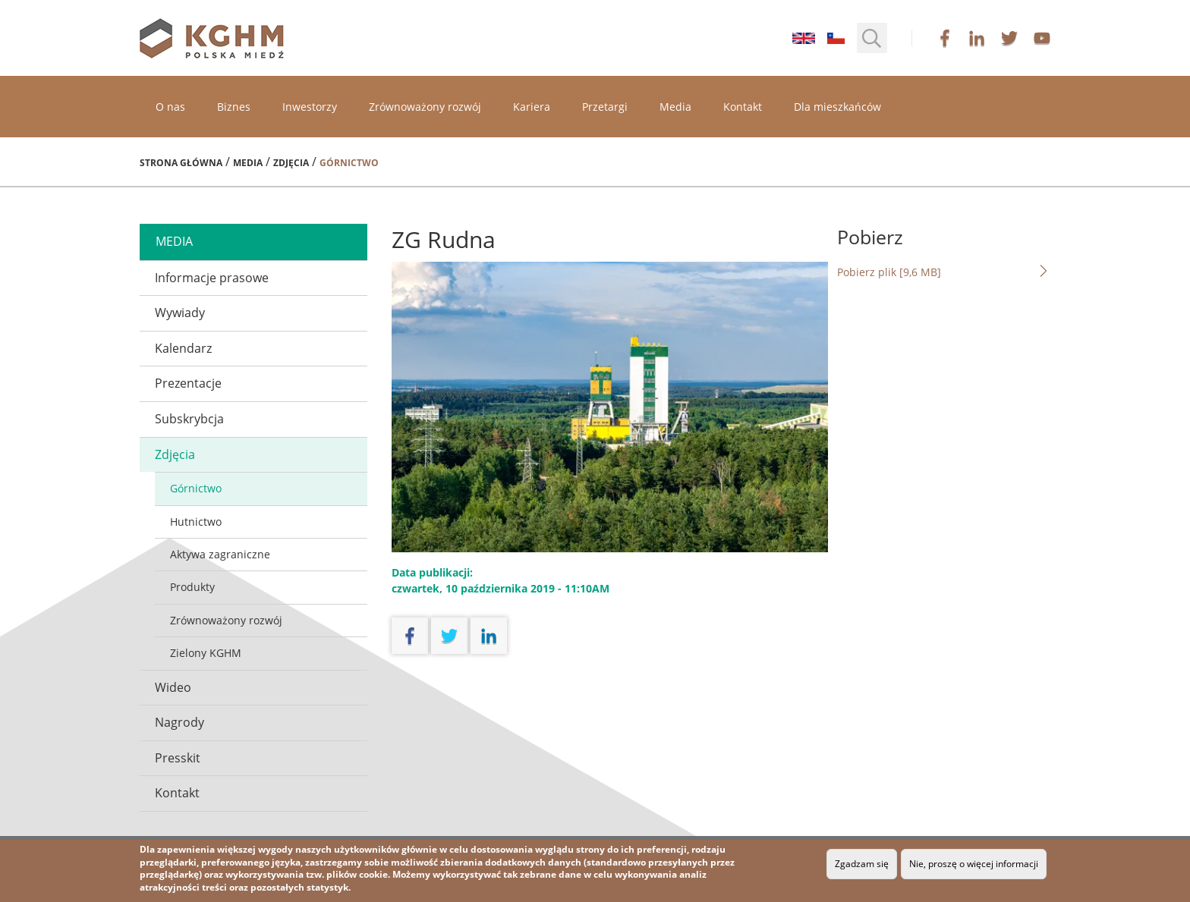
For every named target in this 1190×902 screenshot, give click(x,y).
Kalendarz (183, 348)
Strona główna (181, 162)
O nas (170, 106)
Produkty (192, 587)
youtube (1042, 38)
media (174, 241)
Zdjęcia (291, 162)
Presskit (177, 758)
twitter (1009, 38)
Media (675, 106)
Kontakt (742, 106)
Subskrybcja (189, 418)
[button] (872, 38)
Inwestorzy (309, 106)
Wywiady (180, 312)
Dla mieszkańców (837, 106)
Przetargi (605, 106)
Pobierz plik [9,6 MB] (943, 271)
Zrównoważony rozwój (425, 106)
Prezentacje (188, 383)
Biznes (233, 106)
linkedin (976, 38)
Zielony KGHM (205, 653)
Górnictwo (196, 488)
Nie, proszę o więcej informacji (973, 863)
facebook (945, 38)
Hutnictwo (196, 521)
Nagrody (179, 722)
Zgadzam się (862, 863)
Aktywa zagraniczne (220, 554)
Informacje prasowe (212, 277)
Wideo (173, 687)
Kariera (531, 106)
